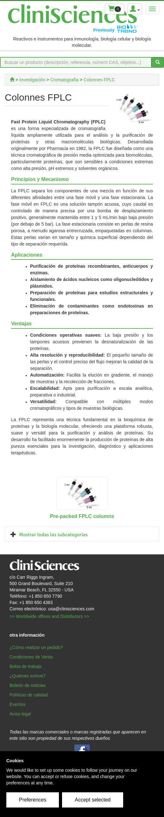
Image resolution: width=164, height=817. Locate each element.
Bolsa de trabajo (25, 666)
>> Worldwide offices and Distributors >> (49, 616)
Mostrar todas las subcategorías (53, 535)
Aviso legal (20, 713)
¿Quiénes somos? (27, 675)
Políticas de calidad (28, 694)
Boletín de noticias (27, 685)
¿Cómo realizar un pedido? (36, 647)
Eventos (17, 704)
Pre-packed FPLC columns (82, 516)
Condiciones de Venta (31, 656)
